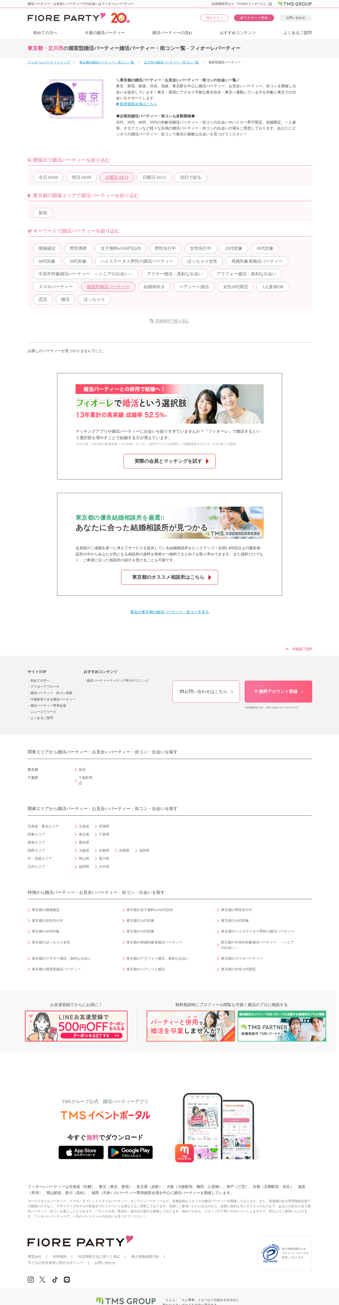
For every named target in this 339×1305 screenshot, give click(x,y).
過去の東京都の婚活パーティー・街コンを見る (169, 612)
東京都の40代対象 (46, 931)
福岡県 (84, 867)
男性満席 (78, 248)
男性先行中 (165, 248)
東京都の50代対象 (140, 931)
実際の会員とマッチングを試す (168, 461)
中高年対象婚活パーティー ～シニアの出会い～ (86, 274)
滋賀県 (144, 850)
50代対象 (78, 261)
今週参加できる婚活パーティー (53, 699)
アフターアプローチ (45, 687)
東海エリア (36, 842)
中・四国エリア (40, 859)
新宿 (43, 213)
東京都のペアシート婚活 (145, 969)
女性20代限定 (236, 286)
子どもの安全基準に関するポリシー (55, 1263)
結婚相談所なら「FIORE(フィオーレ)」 (242, 4)
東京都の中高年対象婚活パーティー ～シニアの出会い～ (257, 945)
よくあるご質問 (298, 33)
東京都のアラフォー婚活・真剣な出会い (157, 958)
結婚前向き (154, 286)
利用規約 (60, 1257)
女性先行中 (200, 248)
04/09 (81, 177)
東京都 (84, 834)
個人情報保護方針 (145, 1257)
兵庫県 (124, 850)
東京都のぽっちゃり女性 (51, 942)
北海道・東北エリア (43, 826)
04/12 (154, 177)
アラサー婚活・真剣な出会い (175, 274)
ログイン (214, 17)
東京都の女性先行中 (47, 921)
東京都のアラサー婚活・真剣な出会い (61, 958)
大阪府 (84, 850)
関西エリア (36, 850)
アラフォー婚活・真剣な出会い (247, 274)
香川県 (104, 859)
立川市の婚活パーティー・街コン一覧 (171, 62)
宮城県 (104, 826)
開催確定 (47, 248)
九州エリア (36, 867)
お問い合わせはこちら (203, 691)
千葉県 (104, 834)
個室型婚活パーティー (108, 286)
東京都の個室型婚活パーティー (56, 969)
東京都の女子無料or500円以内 (149, 910)
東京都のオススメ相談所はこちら (168, 577)
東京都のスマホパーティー (242, 958)
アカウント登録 (254, 17)
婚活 (65, 299)
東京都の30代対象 (235, 921)
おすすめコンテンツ (238, 33)
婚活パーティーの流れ (172, 33)
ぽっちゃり (94, 299)
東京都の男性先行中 (236, 910)
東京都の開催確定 (46, 910)
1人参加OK (273, 286)
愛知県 (84, 842)
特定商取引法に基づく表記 (99, 1257)
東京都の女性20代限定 (238, 969)
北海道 (84, 826)
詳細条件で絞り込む (172, 321)
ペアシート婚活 (194, 286)
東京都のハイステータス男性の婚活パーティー (257, 931)
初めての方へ (45, 33)
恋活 (43, 299)
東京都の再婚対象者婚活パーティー (154, 942)
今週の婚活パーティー (105, 33)
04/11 (117, 177)
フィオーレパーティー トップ (49, 62)
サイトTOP (37, 672)
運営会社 (35, 1257)
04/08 (48, 177)
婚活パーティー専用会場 (48, 705)
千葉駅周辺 (85, 780)
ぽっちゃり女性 (202, 261)
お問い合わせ (295, 18)
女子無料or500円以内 (121, 248)
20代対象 (234, 248)
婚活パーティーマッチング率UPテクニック (118, 680)
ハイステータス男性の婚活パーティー (136, 261)
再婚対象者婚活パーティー (257, 261)
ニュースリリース (43, 712)
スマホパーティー (56, 286)
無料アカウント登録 (275, 691)
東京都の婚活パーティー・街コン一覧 (107, 62)
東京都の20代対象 (140, 921)
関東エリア (36, 834)
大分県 (104, 867)
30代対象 (265, 248)
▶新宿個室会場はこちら (136, 104)
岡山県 (84, 859)
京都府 (104, 850)
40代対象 (47, 261)
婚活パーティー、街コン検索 (51, 693)
